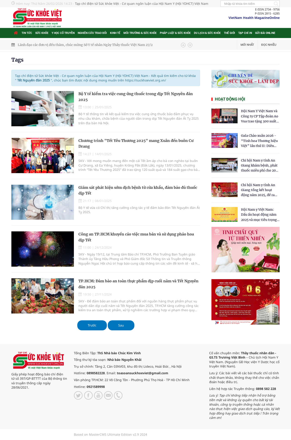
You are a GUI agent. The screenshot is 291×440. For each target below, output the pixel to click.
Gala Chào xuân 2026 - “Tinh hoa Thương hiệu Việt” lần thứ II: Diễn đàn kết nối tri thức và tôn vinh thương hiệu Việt (259, 141)
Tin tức (27, 33)
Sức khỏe (41, 33)
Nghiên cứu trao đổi (92, 33)
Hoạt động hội (230, 99)
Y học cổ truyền (63, 33)
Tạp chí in (245, 33)
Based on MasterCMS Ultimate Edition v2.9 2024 (110, 434)
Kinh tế (115, 33)
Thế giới (229, 33)
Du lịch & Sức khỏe (207, 33)
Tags (17, 60)
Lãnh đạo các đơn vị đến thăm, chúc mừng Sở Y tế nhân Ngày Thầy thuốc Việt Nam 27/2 (85, 45)
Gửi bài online (265, 33)
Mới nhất (247, 44)
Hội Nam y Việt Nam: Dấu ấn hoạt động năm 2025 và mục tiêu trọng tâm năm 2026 (259, 214)
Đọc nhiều (268, 44)
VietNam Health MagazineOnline (254, 17)
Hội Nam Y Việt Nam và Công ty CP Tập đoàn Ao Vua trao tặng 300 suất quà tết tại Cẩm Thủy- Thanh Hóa (259, 116)
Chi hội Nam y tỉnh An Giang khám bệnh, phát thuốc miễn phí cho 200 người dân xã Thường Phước (259, 165)
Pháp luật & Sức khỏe (175, 33)
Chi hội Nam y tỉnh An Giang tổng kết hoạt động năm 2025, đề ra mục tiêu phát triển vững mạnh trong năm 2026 (258, 190)
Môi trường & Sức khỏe (140, 33)
